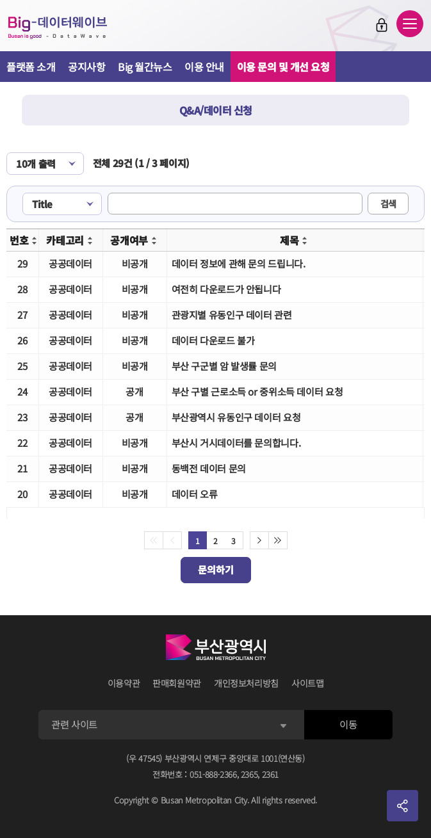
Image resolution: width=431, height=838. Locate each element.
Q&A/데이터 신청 (215, 110)
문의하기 (216, 569)
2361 (270, 774)
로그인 (381, 25)
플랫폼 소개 (30, 66)
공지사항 (86, 66)
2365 (249, 774)
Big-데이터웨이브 (58, 28)
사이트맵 (307, 683)
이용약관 (124, 683)
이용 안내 (204, 66)
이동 (348, 724)
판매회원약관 (176, 683)
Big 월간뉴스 (145, 66)
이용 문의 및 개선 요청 (283, 66)
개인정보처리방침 (246, 683)
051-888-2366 (213, 774)
